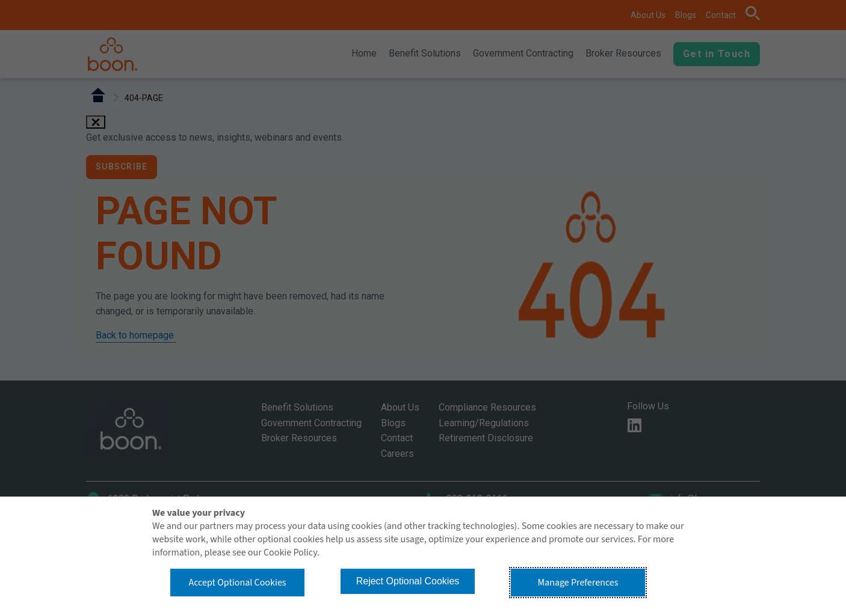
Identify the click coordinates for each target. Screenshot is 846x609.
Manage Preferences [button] (578, 582)
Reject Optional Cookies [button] (408, 581)
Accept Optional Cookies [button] (237, 582)
